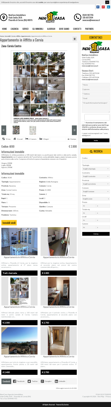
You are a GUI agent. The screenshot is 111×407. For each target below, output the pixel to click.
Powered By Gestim (62, 404)
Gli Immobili (37, 28)
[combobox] (96, 169)
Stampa (71, 139)
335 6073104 (87, 17)
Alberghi (51, 28)
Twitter (32, 381)
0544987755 (12, 398)
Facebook (18, 381)
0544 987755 (87, 14)
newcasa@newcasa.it (91, 20)
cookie (40, 2)
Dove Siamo (64, 28)
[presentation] (97, 117)
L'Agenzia (15, 28)
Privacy (108, 396)
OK (107, 2)
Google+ (46, 381)
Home (4, 28)
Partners (89, 28)
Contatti (77, 28)
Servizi (25, 28)
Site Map (100, 396)
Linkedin (59, 381)
